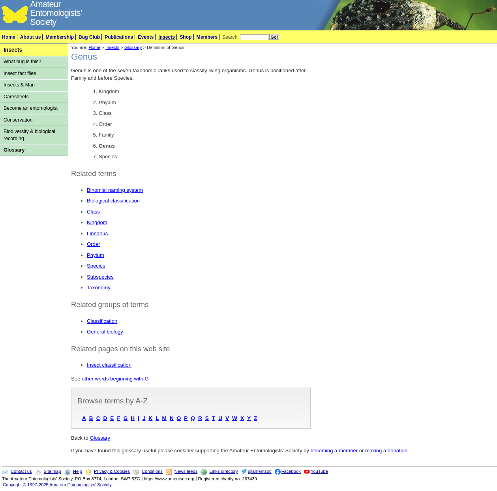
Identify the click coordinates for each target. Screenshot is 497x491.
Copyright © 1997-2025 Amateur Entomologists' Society (57, 484)
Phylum (95, 255)
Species (96, 266)
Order (93, 244)
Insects (166, 37)
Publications (119, 37)
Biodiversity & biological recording (29, 135)
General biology (105, 332)
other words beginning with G (115, 379)
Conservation (18, 120)
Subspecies (100, 277)
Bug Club (89, 37)
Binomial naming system (115, 190)
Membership (59, 37)
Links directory (223, 471)
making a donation (386, 451)
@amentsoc (260, 471)
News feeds (185, 471)
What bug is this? (22, 61)
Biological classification (113, 201)
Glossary (14, 150)
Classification (102, 321)
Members (207, 37)
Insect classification (109, 365)
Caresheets (16, 96)
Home (8, 37)
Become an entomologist (31, 108)
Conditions (152, 471)
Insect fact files (20, 73)
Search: (230, 37)
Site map (52, 471)
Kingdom (97, 222)
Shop (185, 37)
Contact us (21, 471)
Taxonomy (99, 287)
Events (146, 37)
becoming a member (334, 451)
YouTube (319, 471)
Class (93, 212)
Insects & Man (19, 85)
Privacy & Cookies (112, 471)
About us (30, 37)
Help (77, 471)
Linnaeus (97, 233)
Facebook (291, 471)
